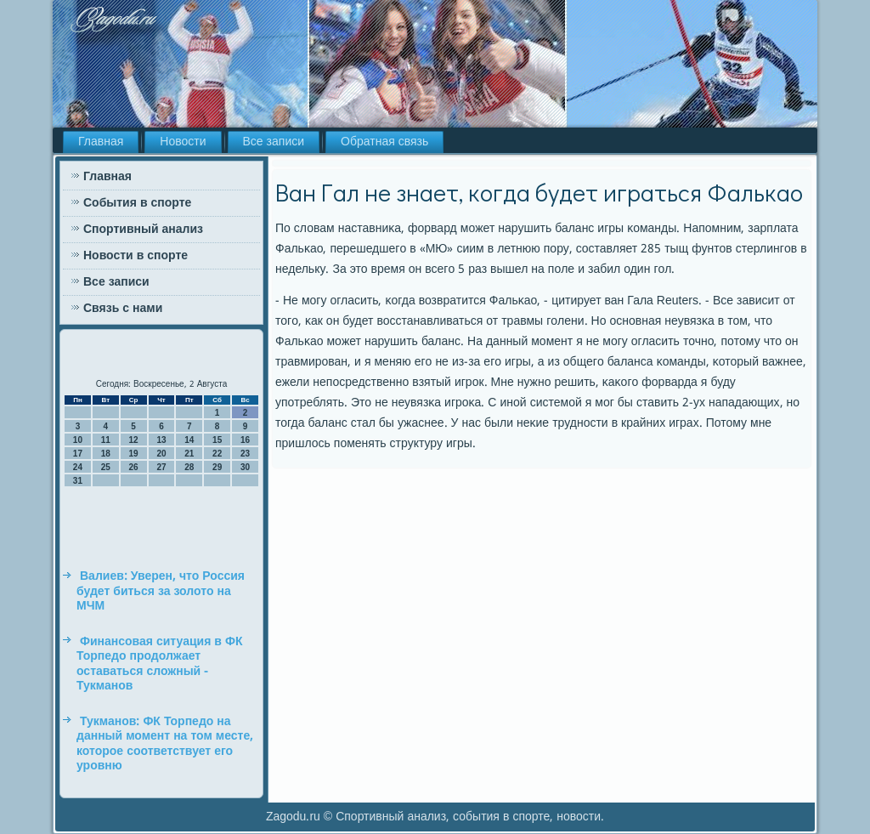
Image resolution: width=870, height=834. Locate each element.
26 (133, 467)
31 (77, 480)
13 (161, 440)
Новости (183, 142)
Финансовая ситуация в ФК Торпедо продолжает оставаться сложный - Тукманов (159, 664)
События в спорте (137, 203)
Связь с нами (122, 308)
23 (245, 453)
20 (161, 453)
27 (161, 467)
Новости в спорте (135, 256)
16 (245, 440)
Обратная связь (384, 142)
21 (189, 453)
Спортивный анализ (143, 229)
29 (217, 467)
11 (105, 440)
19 (133, 453)
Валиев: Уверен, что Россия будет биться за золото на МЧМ (160, 591)
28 (189, 467)
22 (217, 453)
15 (217, 440)
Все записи (274, 142)
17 (77, 453)
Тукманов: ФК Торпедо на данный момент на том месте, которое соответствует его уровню (164, 744)
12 (133, 440)
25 (105, 467)
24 (77, 467)
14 (189, 440)
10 (77, 440)
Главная (100, 142)
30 (245, 467)
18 (105, 453)
